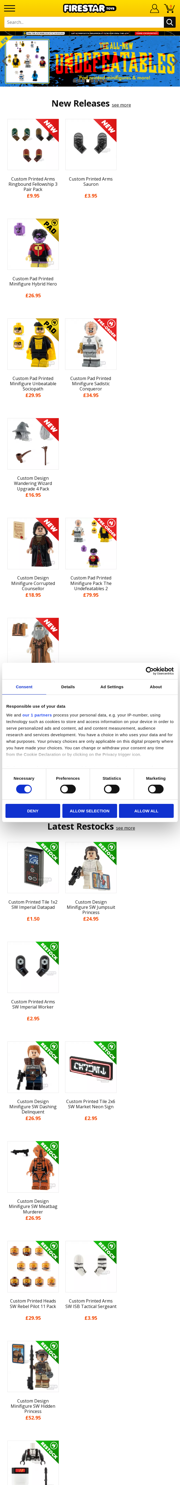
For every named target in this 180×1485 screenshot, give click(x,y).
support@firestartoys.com (90, 1311)
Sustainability (90, 1263)
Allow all (146, 811)
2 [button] (79, 80)
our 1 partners (37, 714)
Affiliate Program (90, 1338)
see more (121, 105)
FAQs (90, 1302)
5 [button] (92, 80)
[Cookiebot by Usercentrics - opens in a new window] (150, 671)
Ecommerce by (90, 1479)
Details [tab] (68, 686)
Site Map (90, 1273)
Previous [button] (5, 61)
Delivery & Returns (90, 1222)
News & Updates (90, 1202)
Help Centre (90, 1293)
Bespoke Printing (90, 1320)
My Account (90, 1182)
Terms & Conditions (90, 1232)
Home (90, 1172)
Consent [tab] (24, 686)
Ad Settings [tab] (111, 686)
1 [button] (74, 80)
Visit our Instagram (90, 1368)
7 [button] (101, 80)
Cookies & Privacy (90, 1243)
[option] (90, 61)
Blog (90, 1212)
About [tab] (156, 686)
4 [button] (87, 80)
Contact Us (90, 1284)
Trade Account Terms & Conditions (90, 1329)
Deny (33, 811)
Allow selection (89, 811)
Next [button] (175, 61)
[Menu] (9, 8)
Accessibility (90, 1252)
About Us (90, 1192)
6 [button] (96, 80)
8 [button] (105, 80)
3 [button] (83, 80)
